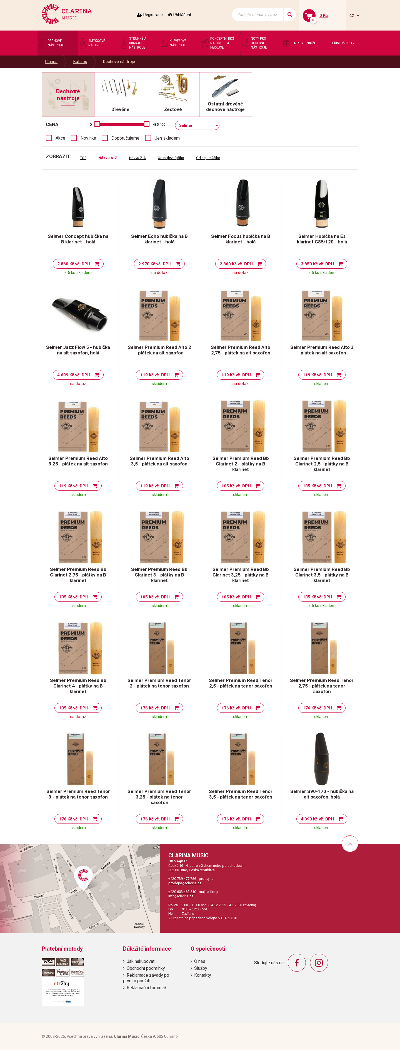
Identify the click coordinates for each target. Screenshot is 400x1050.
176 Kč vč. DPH (155, 708)
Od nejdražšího (208, 158)
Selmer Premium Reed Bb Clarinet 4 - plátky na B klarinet (78, 686)
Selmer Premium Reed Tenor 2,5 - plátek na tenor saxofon (240, 683)
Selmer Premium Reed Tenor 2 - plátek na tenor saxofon (159, 683)
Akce (60, 138)
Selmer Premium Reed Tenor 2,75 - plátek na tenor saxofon (322, 686)
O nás (199, 961)
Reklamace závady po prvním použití (146, 978)
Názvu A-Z (107, 158)
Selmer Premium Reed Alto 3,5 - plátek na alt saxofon (159, 461)
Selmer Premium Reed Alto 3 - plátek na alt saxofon (322, 350)
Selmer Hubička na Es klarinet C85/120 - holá (322, 239)
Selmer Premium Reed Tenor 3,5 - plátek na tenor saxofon (240, 794)
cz (352, 15)
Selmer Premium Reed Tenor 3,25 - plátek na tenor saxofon (159, 797)
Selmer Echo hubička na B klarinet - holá (159, 239)
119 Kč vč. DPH (155, 374)
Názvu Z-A (137, 158)
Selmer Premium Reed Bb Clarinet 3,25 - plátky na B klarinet (240, 574)
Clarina (51, 61)
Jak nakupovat (140, 961)
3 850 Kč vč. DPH (317, 263)
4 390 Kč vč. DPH (317, 819)
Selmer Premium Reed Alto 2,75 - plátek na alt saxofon (240, 350)
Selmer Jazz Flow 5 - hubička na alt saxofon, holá (78, 350)
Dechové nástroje (119, 61)
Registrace (153, 14)
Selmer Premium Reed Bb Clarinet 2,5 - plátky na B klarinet (322, 463)
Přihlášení (182, 14)
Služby (200, 968)
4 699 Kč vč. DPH (73, 374)
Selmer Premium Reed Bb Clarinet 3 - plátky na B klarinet (159, 574)
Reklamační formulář (146, 987)
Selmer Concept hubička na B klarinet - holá (78, 239)
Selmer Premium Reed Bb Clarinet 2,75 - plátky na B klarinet (78, 574)
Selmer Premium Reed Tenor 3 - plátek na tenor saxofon (78, 794)
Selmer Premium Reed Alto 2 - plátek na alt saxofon (159, 350)
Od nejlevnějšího (171, 158)
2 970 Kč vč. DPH (154, 263)
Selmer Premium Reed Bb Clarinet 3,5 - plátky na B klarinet (322, 574)
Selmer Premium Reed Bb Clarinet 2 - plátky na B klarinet (240, 463)
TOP (83, 158)
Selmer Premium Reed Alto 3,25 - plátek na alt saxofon (78, 461)
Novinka (88, 138)
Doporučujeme (125, 138)
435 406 (159, 124)
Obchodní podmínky (146, 968)
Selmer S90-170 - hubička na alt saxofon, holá (322, 794)
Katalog (80, 61)
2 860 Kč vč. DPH (73, 263)
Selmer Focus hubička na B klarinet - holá (240, 239)
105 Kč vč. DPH (236, 486)
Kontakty (202, 975)
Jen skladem (167, 138)
